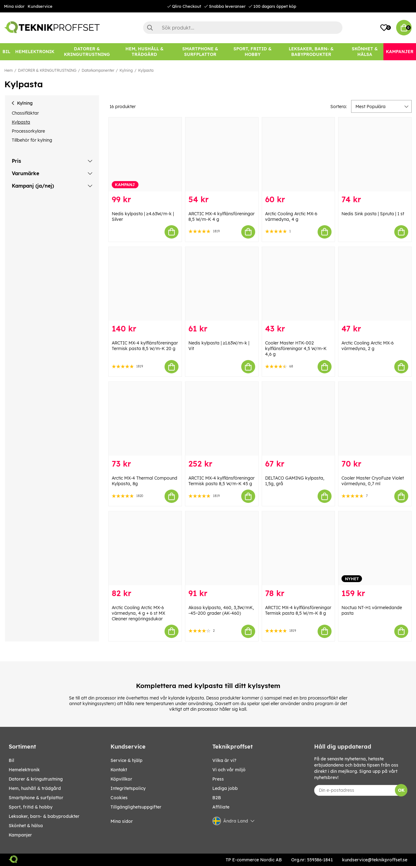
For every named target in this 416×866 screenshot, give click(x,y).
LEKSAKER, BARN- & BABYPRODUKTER (44, 816)
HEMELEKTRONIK (24, 770)
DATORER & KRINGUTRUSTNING (47, 70)
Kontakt (119, 770)
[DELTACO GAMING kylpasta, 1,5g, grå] (298, 419)
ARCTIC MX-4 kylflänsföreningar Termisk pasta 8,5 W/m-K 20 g (145, 345)
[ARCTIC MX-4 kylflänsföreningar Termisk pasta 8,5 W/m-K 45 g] (222, 419)
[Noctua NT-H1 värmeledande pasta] (375, 548)
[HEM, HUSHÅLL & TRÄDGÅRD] (144, 51)
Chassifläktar (25, 113)
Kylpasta (145, 70)
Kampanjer (20, 835)
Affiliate (220, 807)
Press (218, 779)
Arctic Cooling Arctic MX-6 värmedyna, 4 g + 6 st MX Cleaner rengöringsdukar (138, 613)
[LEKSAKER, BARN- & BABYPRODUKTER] (311, 51)
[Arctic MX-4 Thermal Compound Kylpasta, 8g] (145, 419)
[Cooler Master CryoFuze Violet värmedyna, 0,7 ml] (375, 419)
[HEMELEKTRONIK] (35, 51)
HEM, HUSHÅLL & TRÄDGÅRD (35, 788)
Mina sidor (14, 6)
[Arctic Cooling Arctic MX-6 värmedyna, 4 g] (298, 154)
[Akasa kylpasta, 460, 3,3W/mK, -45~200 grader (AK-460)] (222, 548)
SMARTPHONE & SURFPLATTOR (36, 797)
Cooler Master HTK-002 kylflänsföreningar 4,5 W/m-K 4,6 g (296, 348)
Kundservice (40, 6)
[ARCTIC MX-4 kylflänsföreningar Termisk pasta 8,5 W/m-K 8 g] (298, 548)
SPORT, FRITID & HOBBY (30, 807)
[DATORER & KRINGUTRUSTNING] (87, 51)
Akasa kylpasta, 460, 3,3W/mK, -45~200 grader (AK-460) (221, 610)
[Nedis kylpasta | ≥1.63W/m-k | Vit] (222, 284)
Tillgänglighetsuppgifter (136, 807)
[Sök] (242, 27)
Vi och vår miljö (229, 770)
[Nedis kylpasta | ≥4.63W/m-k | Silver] (145, 154)
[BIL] (6, 51)
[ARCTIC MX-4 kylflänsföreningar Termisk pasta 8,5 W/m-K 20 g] (145, 284)
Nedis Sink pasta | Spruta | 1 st (372, 213)
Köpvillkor (121, 779)
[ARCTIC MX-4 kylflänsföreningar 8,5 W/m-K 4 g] (222, 154)
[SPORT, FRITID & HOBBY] (252, 51)
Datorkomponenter (98, 70)
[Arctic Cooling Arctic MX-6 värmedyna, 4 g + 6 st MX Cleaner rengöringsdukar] (145, 548)
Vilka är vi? (224, 760)
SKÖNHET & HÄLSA (26, 825)
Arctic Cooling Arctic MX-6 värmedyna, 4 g (291, 216)
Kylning (126, 70)
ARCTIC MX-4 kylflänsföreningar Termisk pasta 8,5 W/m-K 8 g (298, 610)
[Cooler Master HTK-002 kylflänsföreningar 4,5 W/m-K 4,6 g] (298, 284)
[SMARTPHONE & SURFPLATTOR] (200, 51)
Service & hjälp (126, 760)
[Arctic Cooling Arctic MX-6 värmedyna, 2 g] (375, 284)
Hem (8, 70)
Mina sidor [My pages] (122, 821)
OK (401, 790)
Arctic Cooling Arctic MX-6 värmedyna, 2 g (367, 345)
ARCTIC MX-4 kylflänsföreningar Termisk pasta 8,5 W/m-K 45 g (221, 480)
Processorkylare (28, 131)
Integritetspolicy (128, 788)
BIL (11, 760)
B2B (216, 797)
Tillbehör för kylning (32, 140)
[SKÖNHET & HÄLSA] (364, 51)
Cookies (119, 797)
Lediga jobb (225, 788)
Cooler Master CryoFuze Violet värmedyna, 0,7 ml (372, 480)
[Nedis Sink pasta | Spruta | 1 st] (375, 154)
